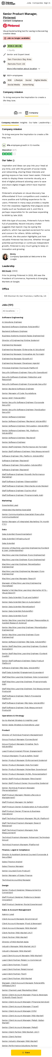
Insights (23, 122)
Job (18, 113)
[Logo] (8, 3)
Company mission (10, 122)
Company (31, 113)
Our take (33, 122)
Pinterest (9, 17)
